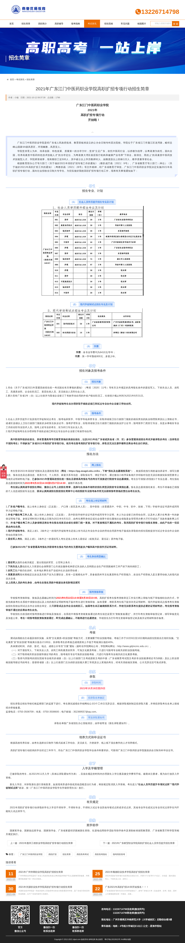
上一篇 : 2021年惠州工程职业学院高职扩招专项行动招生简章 (41, 843)
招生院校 (108, 23)
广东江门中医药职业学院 (31, 854)
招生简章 (26, 23)
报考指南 (75, 23)
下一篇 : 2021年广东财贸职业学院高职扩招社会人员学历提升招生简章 (139, 843)
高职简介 (42, 23)
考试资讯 (92, 23)
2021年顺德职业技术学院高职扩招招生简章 (127, 872)
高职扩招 (52, 854)
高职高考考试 (83, 854)
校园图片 (141, 23)
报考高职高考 (119, 854)
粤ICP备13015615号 (112, 939)
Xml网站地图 (126, 939)
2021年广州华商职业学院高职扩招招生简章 (40, 872)
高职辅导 (59, 23)
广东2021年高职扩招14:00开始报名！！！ (127, 887)
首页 (11, 23)
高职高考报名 (101, 854)
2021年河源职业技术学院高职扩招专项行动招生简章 (45, 887)
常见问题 (125, 23)
